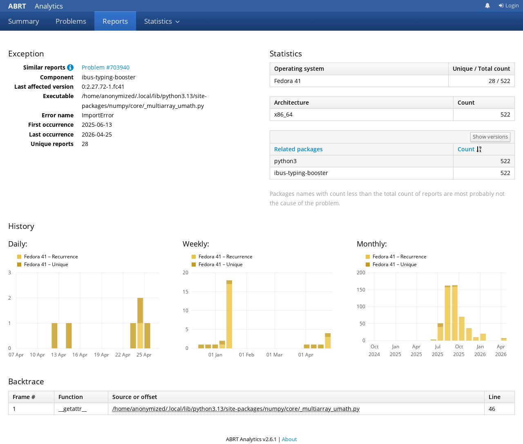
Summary (23, 21)
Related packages (298, 149)
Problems (71, 21)
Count (466, 149)
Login (508, 5)
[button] (70, 67)
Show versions (490, 136)
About (289, 439)
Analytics (35, 6)
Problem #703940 (106, 67)
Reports (115, 21)
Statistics (162, 21)
